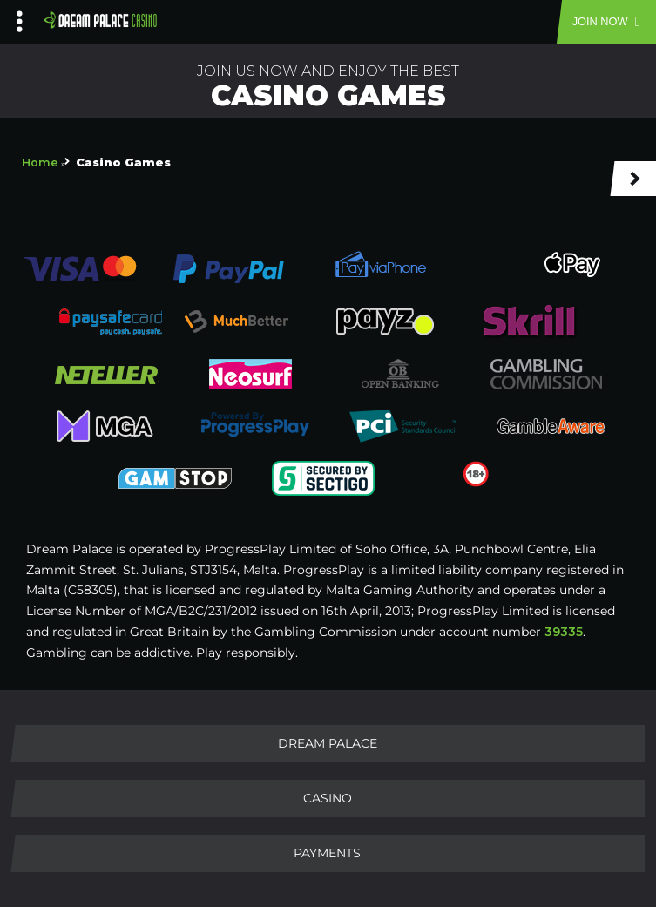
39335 (563, 632)
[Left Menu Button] (19, 17)
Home (40, 162)
